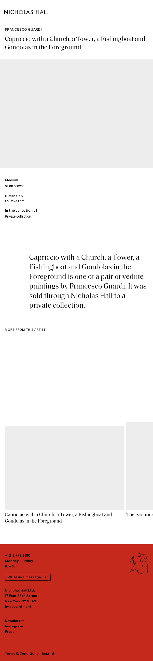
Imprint (48, 654)
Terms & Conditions (22, 654)
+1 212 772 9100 (17, 556)
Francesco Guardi (23, 30)
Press (9, 632)
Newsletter (14, 621)
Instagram (14, 626)
